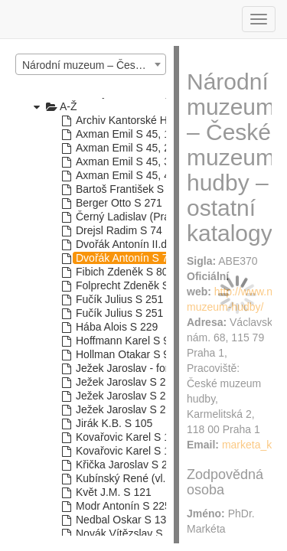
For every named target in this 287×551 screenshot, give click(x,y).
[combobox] (90, 64)
